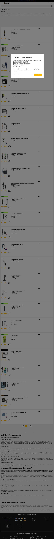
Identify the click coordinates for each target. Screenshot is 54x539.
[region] (27, 66)
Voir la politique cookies (16, 66)
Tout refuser (17, 57)
